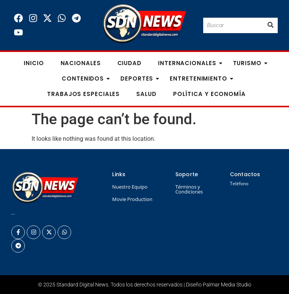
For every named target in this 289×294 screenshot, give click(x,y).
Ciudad (129, 63)
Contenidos (85, 78)
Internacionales (189, 63)
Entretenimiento (201, 78)
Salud (146, 94)
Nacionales (81, 63)
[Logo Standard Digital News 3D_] (144, 24)
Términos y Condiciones (189, 189)
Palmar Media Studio (227, 285)
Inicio (34, 63)
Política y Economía (209, 94)
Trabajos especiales (83, 94)
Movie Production (132, 199)
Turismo (249, 63)
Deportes (139, 78)
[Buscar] (233, 25)
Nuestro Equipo (130, 186)
